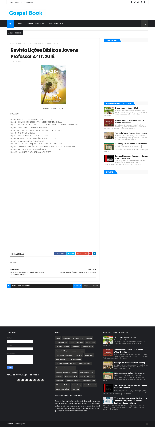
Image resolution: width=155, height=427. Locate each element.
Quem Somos (28, 2)
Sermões (59, 381)
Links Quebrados (55, 24)
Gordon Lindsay (71, 376)
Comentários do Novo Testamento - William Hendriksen (130, 121)
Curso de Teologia (35, 24)
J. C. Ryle (79, 355)
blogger (77, 286)
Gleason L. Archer (62, 385)
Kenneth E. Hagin (62, 351)
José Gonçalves (84, 364)
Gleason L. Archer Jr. (73, 381)
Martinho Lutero (89, 381)
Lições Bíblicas (61, 342)
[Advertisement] (104, 12)
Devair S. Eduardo (62, 347)
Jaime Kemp (76, 385)
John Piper (89, 355)
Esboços (59, 376)
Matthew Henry (61, 359)
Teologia (75, 389)
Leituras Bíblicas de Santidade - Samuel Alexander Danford (131, 157)
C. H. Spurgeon (78, 338)
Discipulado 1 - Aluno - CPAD (127, 108)
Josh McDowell (87, 347)
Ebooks (89, 338)
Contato (18, 2)
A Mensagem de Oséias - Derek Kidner (131, 143)
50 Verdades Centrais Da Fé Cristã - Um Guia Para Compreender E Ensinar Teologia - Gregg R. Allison (130, 400)
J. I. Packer (75, 347)
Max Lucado (90, 342)
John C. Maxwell (90, 385)
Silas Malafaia (75, 359)
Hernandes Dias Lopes (64, 355)
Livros (19, 24)
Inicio (11, 2)
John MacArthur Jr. (86, 376)
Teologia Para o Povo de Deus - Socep (131, 133)
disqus (85, 286)
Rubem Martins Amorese (65, 368)
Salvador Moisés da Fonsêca (66, 372)
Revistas (18, 43)
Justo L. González (62, 389)
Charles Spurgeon (86, 372)
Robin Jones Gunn (76, 342)
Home (12, 43)
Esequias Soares (78, 351)
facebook (94, 286)
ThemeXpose (20, 424)
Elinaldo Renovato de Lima (66, 364)
